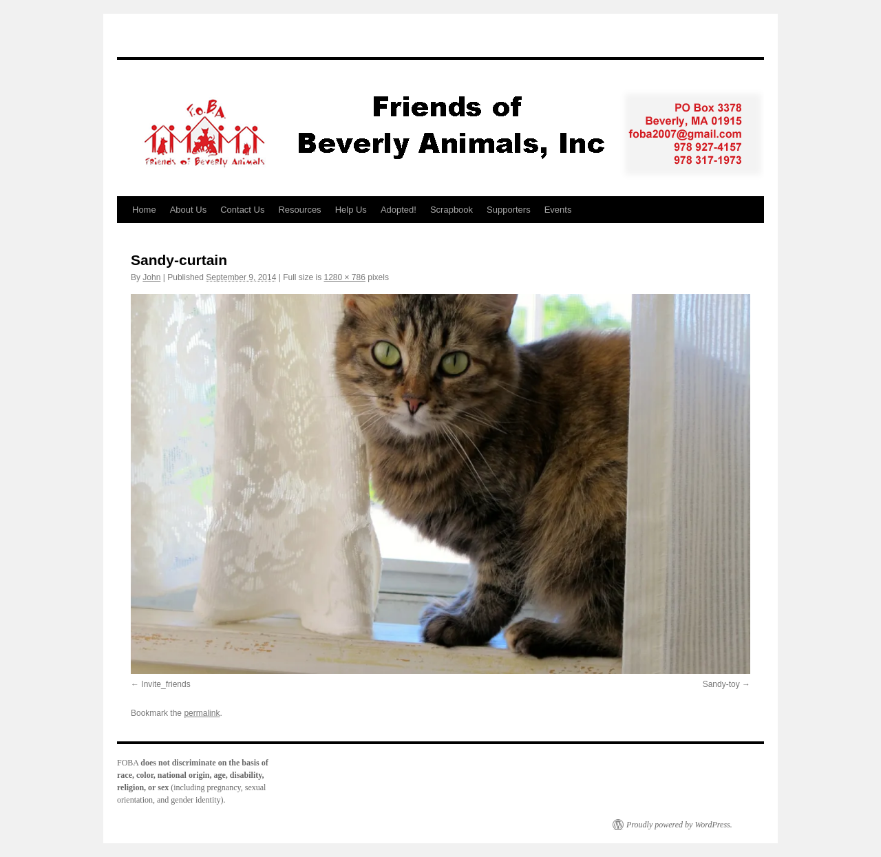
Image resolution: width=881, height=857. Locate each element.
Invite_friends (165, 684)
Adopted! (398, 209)
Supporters (509, 209)
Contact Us (242, 209)
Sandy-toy (721, 684)
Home (144, 209)
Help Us (351, 209)
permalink (202, 713)
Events (558, 209)
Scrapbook (451, 209)
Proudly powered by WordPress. (679, 824)
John (151, 277)
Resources (299, 209)
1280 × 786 (344, 277)
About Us (188, 209)
